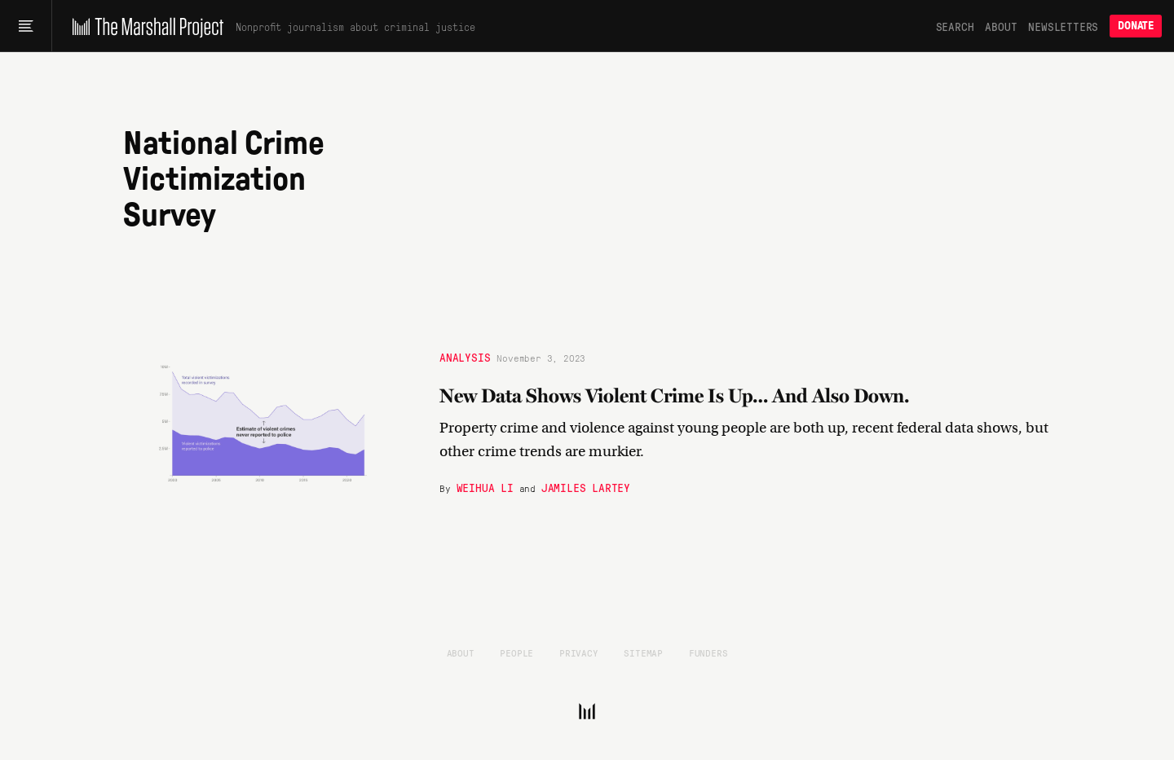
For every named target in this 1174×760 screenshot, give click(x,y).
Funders (708, 652)
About (1001, 26)
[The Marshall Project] (144, 26)
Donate (1136, 26)
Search (955, 26)
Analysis (464, 356)
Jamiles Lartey (585, 486)
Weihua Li (485, 486)
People (516, 652)
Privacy (578, 652)
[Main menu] (25, 26)
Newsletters (1063, 26)
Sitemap (643, 652)
